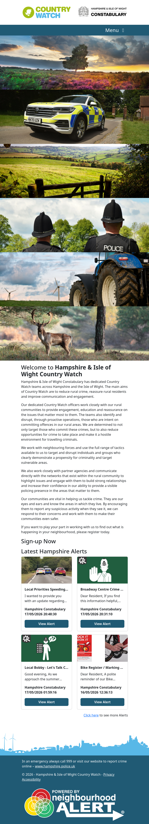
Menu (115, 30)
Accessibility (31, 779)
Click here (91, 715)
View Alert (46, 624)
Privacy (108, 774)
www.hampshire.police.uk (55, 766)
